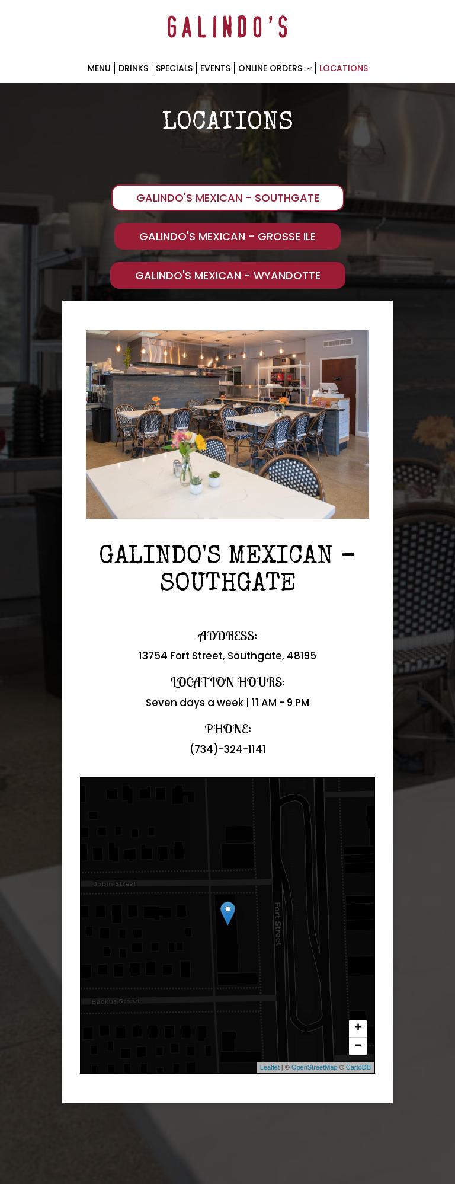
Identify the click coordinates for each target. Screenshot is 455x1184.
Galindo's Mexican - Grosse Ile (227, 236)
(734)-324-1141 (228, 749)
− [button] (358, 1046)
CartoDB (358, 1067)
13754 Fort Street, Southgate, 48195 (227, 656)
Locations (343, 68)
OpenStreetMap (314, 1067)
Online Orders (275, 68)
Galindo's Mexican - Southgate (227, 197)
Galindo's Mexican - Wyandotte (228, 275)
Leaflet (270, 1067)
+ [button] (358, 1029)
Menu (99, 68)
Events (215, 68)
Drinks (133, 68)
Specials (174, 68)
